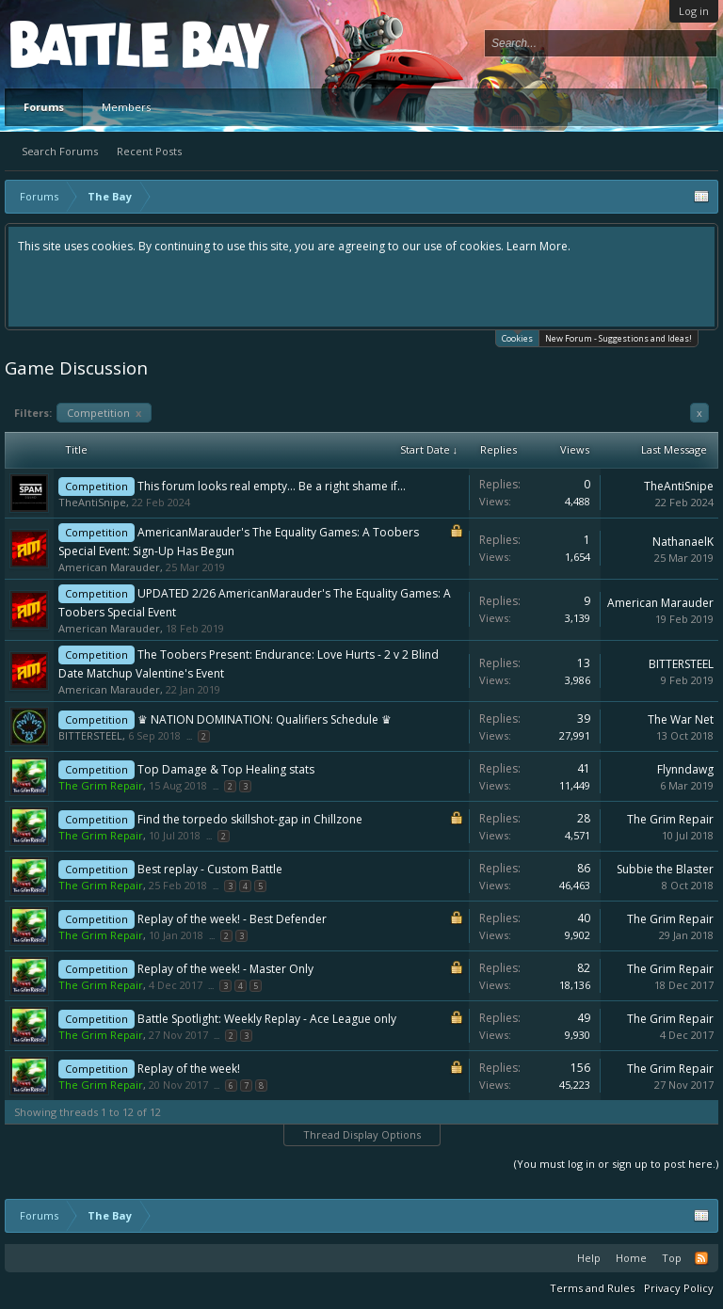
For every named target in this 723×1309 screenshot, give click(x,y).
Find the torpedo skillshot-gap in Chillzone (249, 819)
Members (126, 107)
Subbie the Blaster (665, 869)
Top (672, 1258)
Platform (79, 43)
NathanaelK (683, 542)
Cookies (517, 337)
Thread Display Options (362, 1134)
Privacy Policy (679, 1288)
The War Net (681, 719)
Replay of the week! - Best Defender (232, 919)
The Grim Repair (670, 819)
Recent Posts (149, 151)
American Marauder (109, 567)
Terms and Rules (592, 1288)
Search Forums (60, 151)
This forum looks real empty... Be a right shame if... (271, 486)
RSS (701, 1258)
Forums (44, 107)
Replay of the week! (188, 1069)
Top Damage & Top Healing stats (225, 769)
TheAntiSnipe (92, 502)
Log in (694, 11)
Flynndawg (685, 769)
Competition (104, 413)
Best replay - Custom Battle (209, 869)
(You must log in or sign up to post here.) (616, 1164)
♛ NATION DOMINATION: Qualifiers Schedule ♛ (264, 719)
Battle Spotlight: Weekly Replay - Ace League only (266, 1019)
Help (589, 1258)
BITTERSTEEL (681, 664)
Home (631, 1258)
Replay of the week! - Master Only (225, 969)
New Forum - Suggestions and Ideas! (618, 338)
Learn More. (538, 246)
